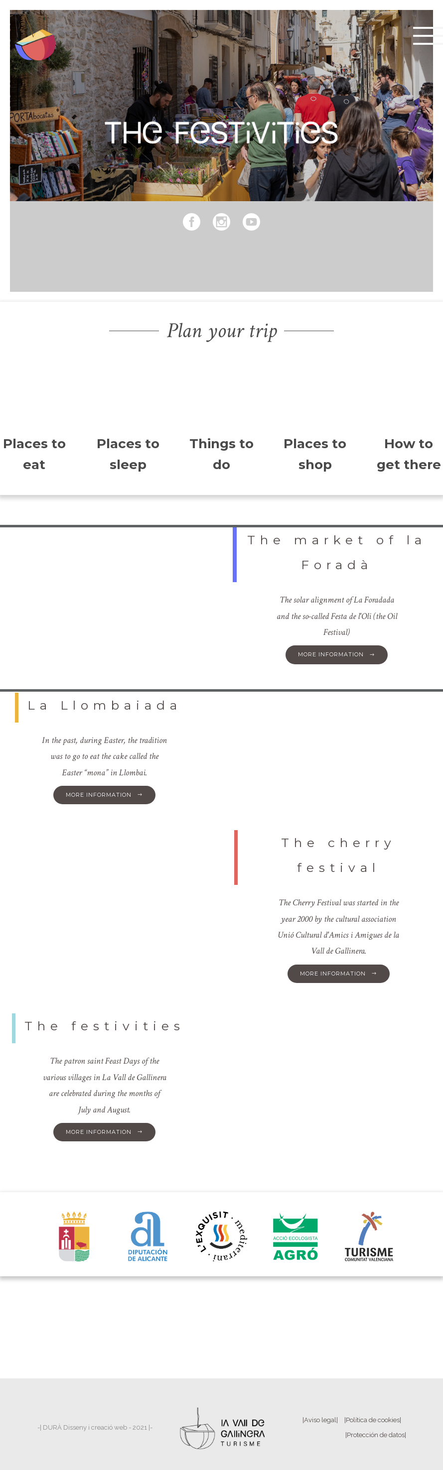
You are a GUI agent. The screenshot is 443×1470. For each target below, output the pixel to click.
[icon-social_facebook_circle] (194, 222)
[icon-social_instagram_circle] (224, 222)
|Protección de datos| (375, 1435)
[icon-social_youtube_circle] (251, 222)
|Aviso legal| (320, 1420)
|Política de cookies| (372, 1420)
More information (336, 654)
